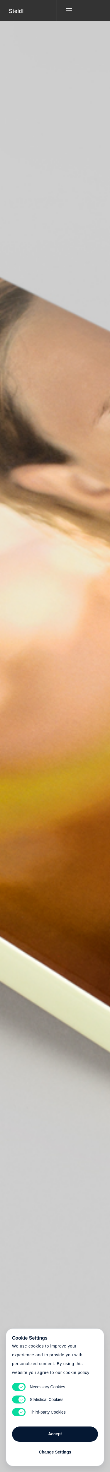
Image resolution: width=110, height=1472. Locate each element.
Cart (55, 732)
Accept (55, 1433)
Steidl (16, 11)
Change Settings (55, 1452)
